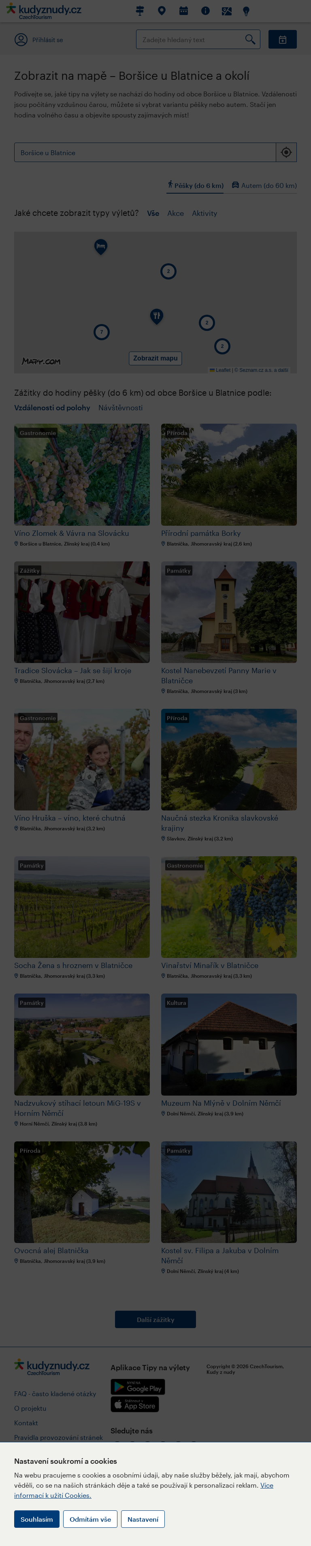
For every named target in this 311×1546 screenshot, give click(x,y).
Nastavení (143, 1519)
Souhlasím (37, 1519)
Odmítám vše (90, 1519)
